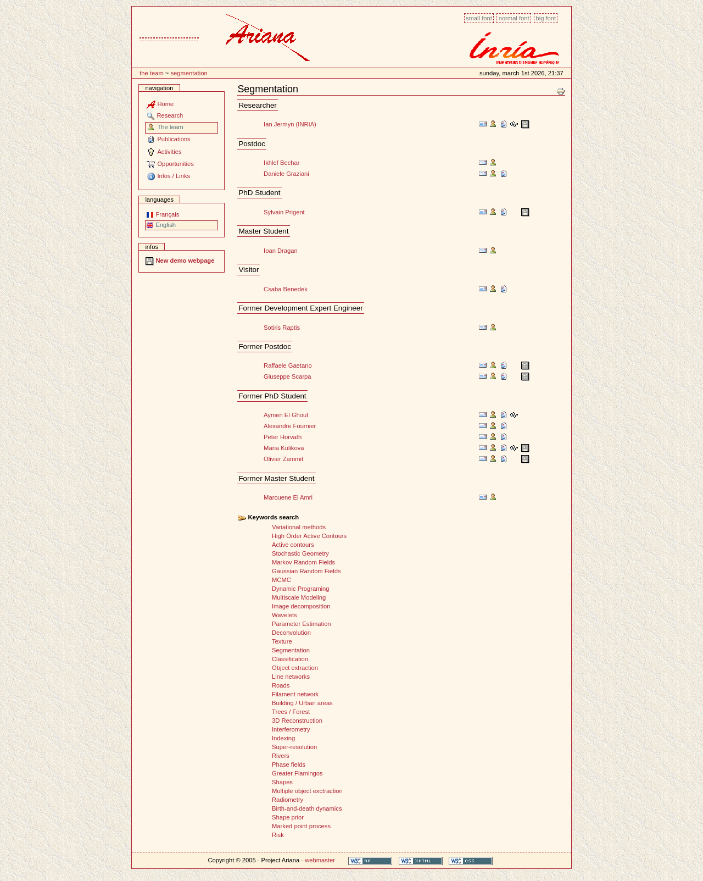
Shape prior (288, 817)
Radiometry (287, 799)
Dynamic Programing (300, 588)
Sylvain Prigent (284, 212)
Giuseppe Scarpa (287, 376)
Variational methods (299, 527)
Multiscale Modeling (299, 597)
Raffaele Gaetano (288, 365)
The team (152, 73)
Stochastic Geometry (300, 553)
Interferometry (291, 729)
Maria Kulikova (284, 448)
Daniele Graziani (286, 173)
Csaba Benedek (286, 289)
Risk (278, 835)
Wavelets (284, 615)
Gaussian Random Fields (306, 571)
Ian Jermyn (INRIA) (290, 124)
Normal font (514, 18)
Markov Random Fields (303, 562)
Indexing (283, 738)
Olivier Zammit (283, 459)
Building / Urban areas (302, 703)
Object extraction (295, 667)
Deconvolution (291, 632)
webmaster (320, 860)
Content (131, 12)
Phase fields (288, 764)
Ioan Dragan (281, 250)
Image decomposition (301, 606)
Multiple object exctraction (307, 791)
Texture (282, 641)
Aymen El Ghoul (286, 415)
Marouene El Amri (288, 497)
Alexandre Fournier (290, 426)
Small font (479, 18)
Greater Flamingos (297, 773)
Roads (280, 685)
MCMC (281, 580)
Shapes (282, 782)
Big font (545, 18)
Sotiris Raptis (282, 327)
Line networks (291, 676)
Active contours (293, 544)
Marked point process (301, 826)
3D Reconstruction (297, 720)
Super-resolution (294, 747)
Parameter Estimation (301, 623)
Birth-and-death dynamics (307, 808)
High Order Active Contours (309, 536)
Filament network (295, 694)
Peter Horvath (283, 437)
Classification (290, 659)
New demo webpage (179, 260)
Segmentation (188, 73)
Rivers (280, 755)
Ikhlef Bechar (281, 162)
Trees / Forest (291, 711)
